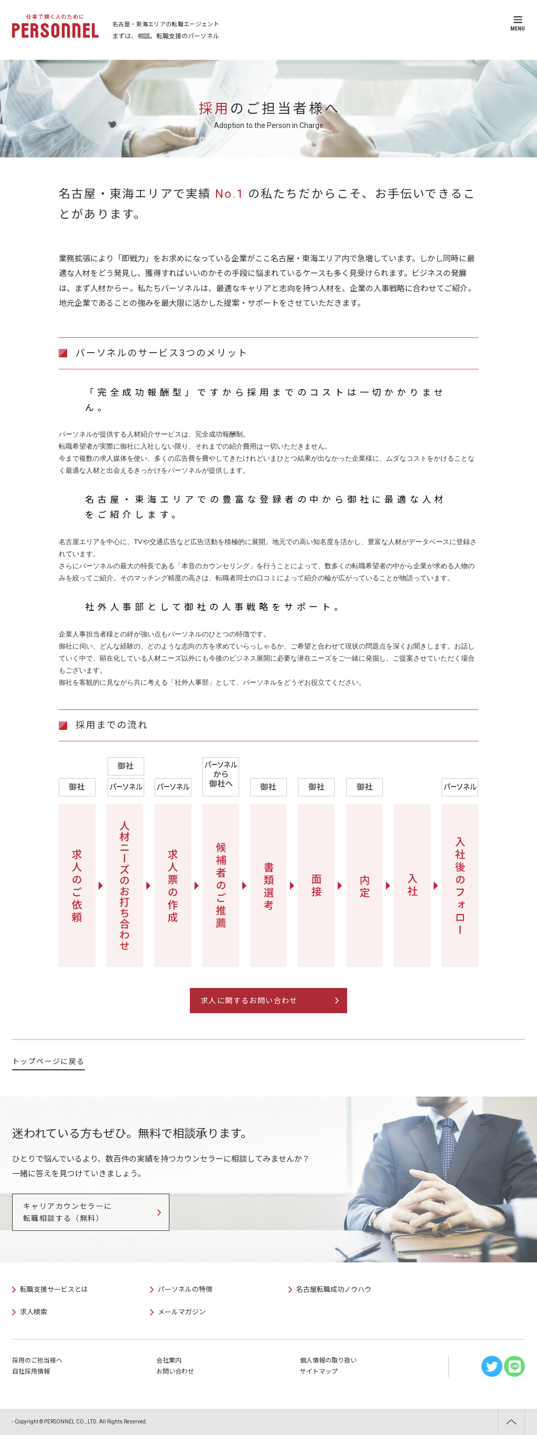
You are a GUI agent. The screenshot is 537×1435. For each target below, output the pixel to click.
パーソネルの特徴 (185, 1289)
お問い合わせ (175, 1371)
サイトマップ (319, 1371)
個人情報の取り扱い (328, 1360)
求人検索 (33, 1312)
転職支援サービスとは (54, 1289)
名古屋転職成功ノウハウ (333, 1289)
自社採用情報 (31, 1371)
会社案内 (168, 1360)
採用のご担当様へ (37, 1360)
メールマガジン (182, 1312)
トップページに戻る (48, 1061)
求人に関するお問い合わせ (249, 1000)
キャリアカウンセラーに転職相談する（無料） (67, 1212)
